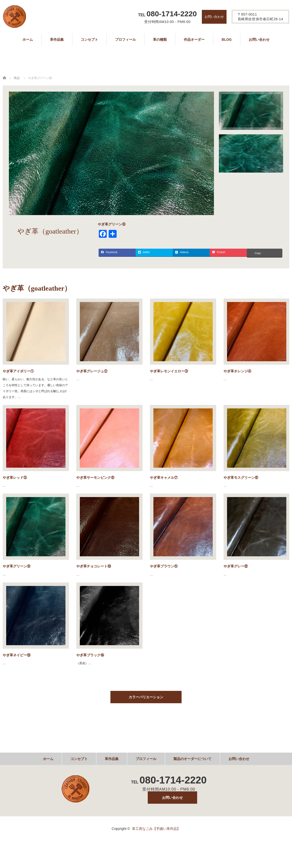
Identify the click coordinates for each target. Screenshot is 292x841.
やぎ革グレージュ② (91, 371)
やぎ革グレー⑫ (236, 566)
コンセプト (89, 39)
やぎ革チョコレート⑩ (93, 566)
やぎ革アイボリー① (18, 371)
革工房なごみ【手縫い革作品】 (156, 829)
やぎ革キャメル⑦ (164, 478)
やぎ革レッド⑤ (15, 478)
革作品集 (57, 39)
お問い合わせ (214, 17)
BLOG (226, 39)
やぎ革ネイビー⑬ (16, 655)
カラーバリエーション (146, 697)
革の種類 (160, 39)
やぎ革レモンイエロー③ (169, 371)
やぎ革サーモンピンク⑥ (95, 478)
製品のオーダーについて (192, 759)
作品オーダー (194, 39)
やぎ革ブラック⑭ (90, 655)
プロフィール (125, 39)
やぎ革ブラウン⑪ (164, 566)
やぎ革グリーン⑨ (16, 566)
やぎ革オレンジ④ (237, 371)
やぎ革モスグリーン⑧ (241, 478)
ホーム (27, 39)
